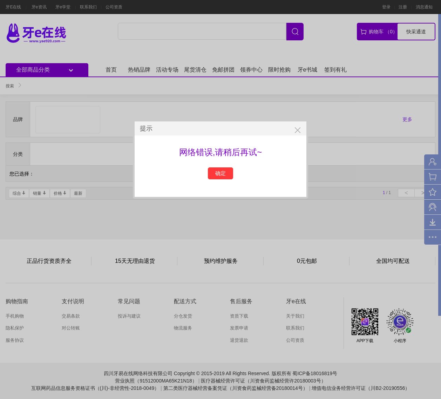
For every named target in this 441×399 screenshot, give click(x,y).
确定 (220, 173)
